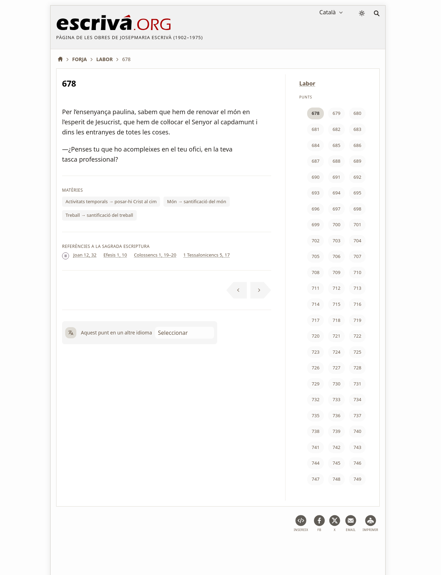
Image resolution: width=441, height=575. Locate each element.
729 (315, 384)
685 (336, 145)
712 (336, 288)
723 (315, 352)
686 (357, 145)
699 (315, 224)
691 (336, 177)
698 (357, 209)
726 (315, 367)
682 (336, 129)
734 (357, 399)
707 (357, 256)
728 (357, 367)
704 (357, 240)
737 (357, 415)
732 (315, 399)
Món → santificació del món (196, 201)
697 (336, 209)
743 (357, 447)
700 (336, 224)
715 (336, 304)
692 (357, 177)
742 (336, 447)
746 (357, 463)
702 (315, 240)
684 (315, 145)
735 (315, 415)
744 (315, 463)
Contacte (282, 548)
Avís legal (99, 548)
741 (315, 447)
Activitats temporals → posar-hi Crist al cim (111, 201)
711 (315, 288)
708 (315, 272)
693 (315, 193)
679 (336, 113)
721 (336, 336)
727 (336, 367)
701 (357, 224)
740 (357, 431)
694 (336, 193)
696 (315, 209)
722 (357, 336)
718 (336, 320)
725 (357, 352)
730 (336, 384)
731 (357, 384)
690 (315, 177)
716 (357, 304)
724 (336, 352)
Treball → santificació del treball (99, 215)
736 (336, 415)
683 (357, 129)
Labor (307, 83)
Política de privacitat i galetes (151, 548)
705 (315, 256)
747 (315, 479)
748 (336, 479)
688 (336, 161)
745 (336, 463)
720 (315, 336)
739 (336, 431)
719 (357, 320)
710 (357, 272)
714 (315, 304)
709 (336, 272)
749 (357, 479)
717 (315, 320)
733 (336, 399)
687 (315, 161)
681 (315, 129)
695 (357, 193)
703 (336, 240)
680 (357, 113)
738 (315, 431)
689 (357, 161)
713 (357, 288)
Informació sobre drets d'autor (228, 548)
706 (336, 256)
